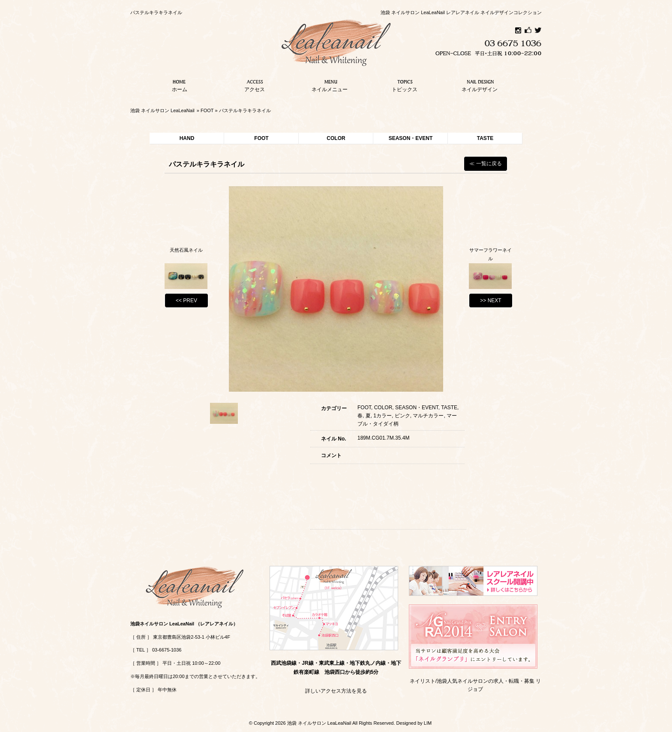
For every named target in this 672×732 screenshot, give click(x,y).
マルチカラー (428, 416)
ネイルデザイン (479, 84)
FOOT (207, 110)
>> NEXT (490, 301)
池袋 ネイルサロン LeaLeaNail (162, 110)
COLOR (336, 138)
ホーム (179, 84)
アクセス (254, 84)
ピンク (402, 416)
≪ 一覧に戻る (485, 164)
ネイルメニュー (329, 84)
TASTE (485, 138)
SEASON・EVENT (411, 138)
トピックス (404, 84)
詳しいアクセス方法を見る (336, 691)
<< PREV (186, 301)
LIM (428, 723)
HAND (187, 138)
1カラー (382, 416)
